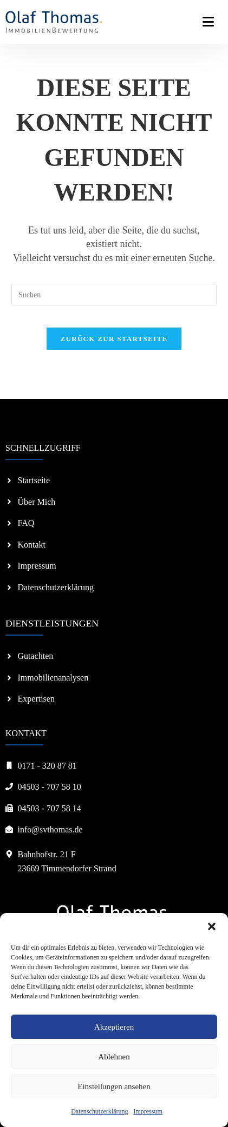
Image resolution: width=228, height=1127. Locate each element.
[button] (211, 926)
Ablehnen (113, 1056)
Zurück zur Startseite (114, 339)
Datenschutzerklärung (99, 1111)
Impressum (147, 1111)
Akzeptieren (114, 1027)
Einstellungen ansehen (114, 1086)
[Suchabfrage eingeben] (114, 294)
